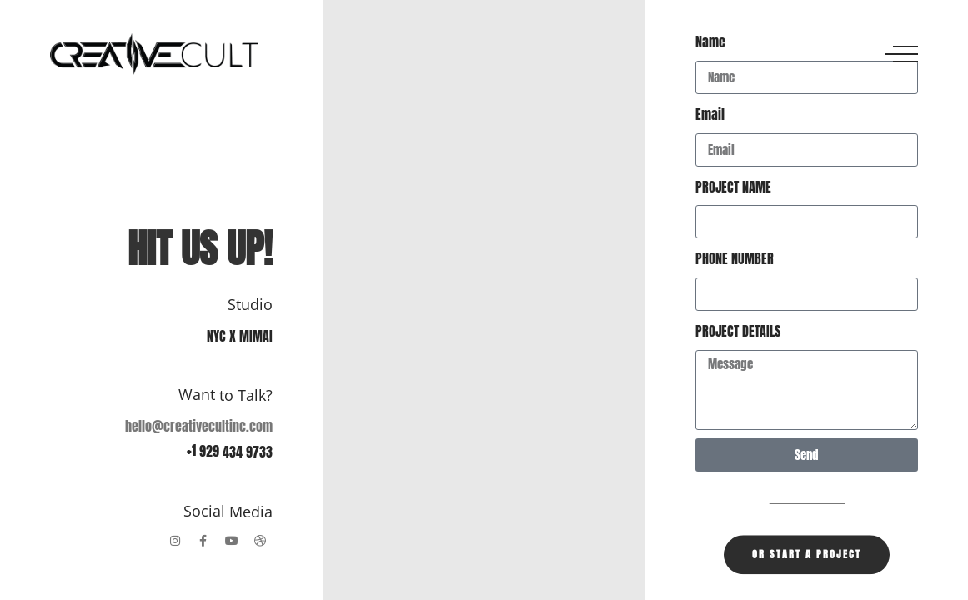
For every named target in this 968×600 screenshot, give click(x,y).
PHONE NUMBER (734, 258)
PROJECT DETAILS (737, 331)
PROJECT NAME (733, 187)
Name (710, 42)
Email (710, 114)
